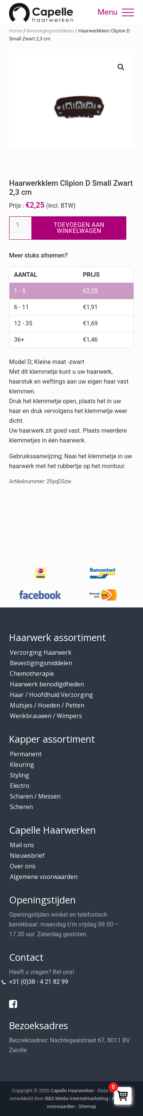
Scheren (21, 807)
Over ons (23, 866)
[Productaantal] (20, 225)
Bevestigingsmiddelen (50, 31)
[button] (128, 12)
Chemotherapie (32, 673)
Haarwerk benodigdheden (47, 684)
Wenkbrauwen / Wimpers (46, 716)
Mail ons (22, 845)
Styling (19, 775)
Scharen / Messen (35, 796)
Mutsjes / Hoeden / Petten (47, 705)
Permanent (26, 754)
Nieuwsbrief (27, 855)
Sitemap (87, 1106)
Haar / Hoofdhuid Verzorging (51, 695)
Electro (20, 786)
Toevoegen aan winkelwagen (79, 227)
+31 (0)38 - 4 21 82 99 (38, 981)
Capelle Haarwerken (72, 1090)
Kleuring (22, 764)
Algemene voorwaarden (44, 876)
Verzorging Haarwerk (41, 652)
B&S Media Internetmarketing (76, 1098)
